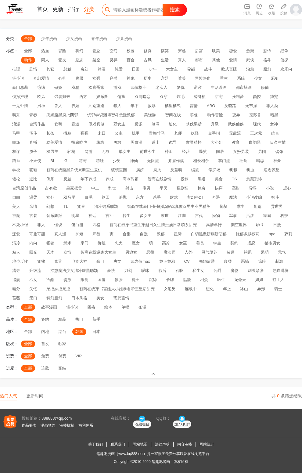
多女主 (146, 215)
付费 (62, 356)
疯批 (157, 170)
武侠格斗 (138, 87)
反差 (67, 179)
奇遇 (216, 197)
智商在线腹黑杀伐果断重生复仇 (74, 170)
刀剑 (128, 270)
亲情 (33, 206)
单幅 (125, 307)
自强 (144, 234)
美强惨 (150, 115)
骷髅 (187, 279)
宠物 (41, 261)
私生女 (198, 270)
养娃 (75, 105)
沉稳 (153, 279)
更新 (57, 9)
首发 (45, 343)
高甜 (236, 188)
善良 (200, 243)
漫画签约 (48, 425)
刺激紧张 (256, 270)
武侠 (250, 60)
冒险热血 (203, 78)
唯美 (182, 78)
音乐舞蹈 (54, 215)
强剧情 (183, 188)
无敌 (106, 151)
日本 (96, 331)
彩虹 (275, 78)
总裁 (67, 69)
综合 (275, 133)
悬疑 (250, 51)
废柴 (228, 261)
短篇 (258, 206)
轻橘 (71, 151)
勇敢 (117, 142)
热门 (79, 319)
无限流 (153, 160)
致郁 (161, 234)
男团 (262, 151)
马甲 (16, 133)
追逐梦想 (271, 170)
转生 (127, 215)
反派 (138, 124)
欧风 (41, 96)
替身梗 (200, 96)
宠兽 (81, 206)
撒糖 (67, 133)
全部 (28, 38)
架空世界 (239, 224)
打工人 (278, 279)
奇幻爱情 (41, 78)
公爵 (217, 270)
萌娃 (100, 160)
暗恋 (260, 160)
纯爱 (119, 69)
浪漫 (16, 124)
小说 (270, 188)
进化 (210, 289)
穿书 (113, 78)
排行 (73, 9)
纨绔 (100, 142)
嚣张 (119, 279)
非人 (41, 224)
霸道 (75, 124)
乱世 (112, 188)
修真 (148, 51)
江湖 (182, 215)
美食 (219, 179)
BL (52, 160)
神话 (92, 215)
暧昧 (145, 270)
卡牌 (170, 279)
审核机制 (66, 425)
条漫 (142, 307)
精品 (62, 319)
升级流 (35, 270)
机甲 (136, 133)
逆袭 (198, 87)
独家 (62, 343)
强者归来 (62, 96)
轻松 (16, 179)
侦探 (284, 60)
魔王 (136, 279)
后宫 (199, 51)
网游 (88, 151)
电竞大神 (79, 261)
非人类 (272, 105)
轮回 (106, 197)
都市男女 (272, 243)
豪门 (100, 261)
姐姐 (259, 279)
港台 (62, 331)
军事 (233, 215)
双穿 (163, 96)
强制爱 (238, 96)
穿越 (182, 51)
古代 (199, 215)
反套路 (230, 105)
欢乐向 (286, 69)
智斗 (275, 197)
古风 (148, 60)
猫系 (16, 160)
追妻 (16, 279)
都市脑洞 (244, 87)
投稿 (185, 179)
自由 (16, 197)
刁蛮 (204, 279)
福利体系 (85, 425)
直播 (33, 142)
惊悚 (41, 87)
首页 (42, 9)
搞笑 (165, 51)
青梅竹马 (157, 133)
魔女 (136, 243)
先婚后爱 (207, 261)
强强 (84, 133)
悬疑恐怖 (254, 179)
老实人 (161, 87)
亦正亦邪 (167, 261)
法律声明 (162, 444)
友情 (67, 252)
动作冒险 (215, 115)
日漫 (277, 224)
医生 (221, 279)
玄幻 (113, 51)
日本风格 (79, 298)
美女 (100, 298)
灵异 (113, 60)
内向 (33, 243)
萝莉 (288, 234)
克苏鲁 (255, 115)
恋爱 (233, 51)
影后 (162, 270)
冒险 (62, 51)
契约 (234, 243)
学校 (16, 170)
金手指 (214, 133)
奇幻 (84, 69)
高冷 (166, 243)
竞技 (62, 60)
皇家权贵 (74, 188)
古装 (33, 215)
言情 (194, 105)
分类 (89, 9)
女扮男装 (241, 151)
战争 (284, 51)
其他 (216, 60)
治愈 (250, 69)
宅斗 (33, 133)
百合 (131, 60)
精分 (16, 289)
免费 (45, 356)
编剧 (195, 170)
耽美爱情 (54, 142)
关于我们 (95, 444)
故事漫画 (49, 307)
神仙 (134, 160)
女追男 (170, 289)
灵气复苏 (210, 252)
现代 (257, 124)
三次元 (256, 133)
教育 (236, 142)
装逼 (231, 252)
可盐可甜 (37, 234)
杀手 (157, 197)
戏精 (75, 87)
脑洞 (156, 124)
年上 (227, 289)
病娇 (140, 170)
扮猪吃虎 (79, 142)
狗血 (250, 170)
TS (234, 179)
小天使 (35, 160)
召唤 (179, 270)
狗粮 (233, 170)
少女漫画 (74, 38)
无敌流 (235, 133)
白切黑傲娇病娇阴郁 (209, 234)
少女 (258, 78)
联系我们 (117, 444)
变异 (236, 115)
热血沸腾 (281, 270)
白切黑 (255, 142)
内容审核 (184, 444)
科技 (284, 215)
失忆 (33, 289)
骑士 (278, 289)
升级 (215, 124)
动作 (28, 60)
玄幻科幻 (195, 197)
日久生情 (278, 142)
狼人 (117, 105)
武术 (67, 243)
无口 (33, 298)
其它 (50, 69)
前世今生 (148, 151)
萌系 (16, 115)
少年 (153, 69)
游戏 (117, 87)
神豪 (277, 160)
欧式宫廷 (229, 69)
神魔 (16, 215)
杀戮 (123, 197)
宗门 (84, 243)
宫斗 (109, 215)
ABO (211, 105)
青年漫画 (99, 38)
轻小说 (18, 78)
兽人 (58, 105)
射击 (129, 188)
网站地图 (140, 444)
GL (67, 160)
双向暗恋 (142, 96)
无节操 (251, 105)
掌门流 (224, 160)
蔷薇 (16, 298)
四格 (96, 224)
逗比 (33, 179)
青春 (33, 115)
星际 (178, 234)
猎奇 (16, 270)
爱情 (233, 60)
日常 (136, 69)
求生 (241, 206)
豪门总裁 (20, 87)
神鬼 (131, 78)
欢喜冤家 (96, 87)
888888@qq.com (56, 418)
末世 (165, 215)
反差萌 (176, 170)
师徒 (96, 234)
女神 (274, 124)
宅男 (146, 188)
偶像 (279, 151)
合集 (127, 234)
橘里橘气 (173, 105)
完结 (62, 368)
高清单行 (214, 224)
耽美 (216, 51)
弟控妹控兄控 (58, 289)
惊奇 (202, 188)
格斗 (267, 60)
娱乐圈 (102, 96)
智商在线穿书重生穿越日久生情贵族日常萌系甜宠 (153, 224)
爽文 (117, 261)
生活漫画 (219, 87)
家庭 (267, 215)
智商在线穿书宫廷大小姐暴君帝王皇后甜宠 (117, 289)
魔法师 (169, 252)
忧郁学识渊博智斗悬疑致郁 (111, 115)
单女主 (125, 151)
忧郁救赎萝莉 (248, 234)
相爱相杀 (201, 160)
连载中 (191, 289)
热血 (45, 51)
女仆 (50, 197)
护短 (79, 234)
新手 (96, 319)
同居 (220, 151)
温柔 (33, 197)
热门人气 (8, 395)
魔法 (233, 197)
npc (272, 234)
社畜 (243, 160)
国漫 (102, 279)
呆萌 (265, 252)
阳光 (33, 252)
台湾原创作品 (24, 188)
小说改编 (254, 197)
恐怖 (267, 51)
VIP (78, 356)
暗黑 (274, 115)
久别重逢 (96, 105)
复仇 (181, 87)
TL (65, 206)
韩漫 (102, 69)
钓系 (248, 252)
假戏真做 (96, 124)
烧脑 (224, 206)
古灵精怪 (194, 142)
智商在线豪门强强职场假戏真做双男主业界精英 (168, 206)
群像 (194, 115)
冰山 (244, 289)
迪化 (173, 124)
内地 (45, 331)
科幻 (79, 51)
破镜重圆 (119, 170)
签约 (45, 319)
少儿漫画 (124, 38)
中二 (95, 188)
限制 (84, 279)
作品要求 (29, 425)
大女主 (172, 69)
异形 (261, 289)
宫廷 (165, 78)
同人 (45, 60)
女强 (96, 78)
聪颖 (33, 170)
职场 (16, 142)
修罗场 (214, 170)
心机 (62, 78)
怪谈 (58, 224)
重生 (224, 78)
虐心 (287, 188)
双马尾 (69, 197)
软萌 (58, 124)
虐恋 (251, 243)
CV (187, 261)
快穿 (219, 188)
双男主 (52, 151)
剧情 (33, 69)
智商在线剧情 (159, 179)
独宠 (274, 96)
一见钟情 (20, 105)
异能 (191, 69)
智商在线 (173, 115)
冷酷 (50, 279)
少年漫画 (49, 38)
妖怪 (195, 133)
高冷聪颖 (130, 179)
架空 (96, 60)
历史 (148, 78)
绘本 (108, 307)
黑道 (202, 179)
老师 (178, 133)
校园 (131, 51)
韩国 (79, 331)
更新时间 (34, 395)
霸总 (96, 51)
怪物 (216, 215)
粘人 (16, 252)
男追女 (131, 252)
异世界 (277, 206)
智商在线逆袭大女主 (98, 252)
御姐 (102, 243)
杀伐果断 (194, 124)
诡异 (173, 142)
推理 (16, 69)
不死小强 (20, 224)
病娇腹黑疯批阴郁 (62, 115)
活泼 (250, 215)
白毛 (88, 197)
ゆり (260, 224)
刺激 (279, 261)
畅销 (50, 243)
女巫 (183, 243)
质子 (33, 151)
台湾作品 (37, 124)
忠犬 (119, 243)
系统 (241, 78)
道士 (156, 142)
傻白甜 (77, 224)
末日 (102, 133)
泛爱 (16, 234)
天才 (50, 252)
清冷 (16, 243)
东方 (140, 197)
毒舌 (58, 261)
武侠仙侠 (236, 124)
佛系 (50, 179)
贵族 (67, 279)
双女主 (119, 124)
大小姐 (217, 142)
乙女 (33, 279)
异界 (253, 188)
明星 (75, 215)
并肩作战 (176, 160)
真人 (182, 60)
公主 (119, 133)
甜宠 (219, 96)
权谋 (16, 151)
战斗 (208, 69)
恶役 (150, 252)
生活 (165, 60)
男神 (41, 105)
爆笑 (203, 151)
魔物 (235, 270)
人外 (188, 252)
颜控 (257, 96)
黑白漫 (136, 142)
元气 (282, 252)
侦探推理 (20, 96)
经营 (186, 151)
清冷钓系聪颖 (106, 206)
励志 (79, 60)
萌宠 (83, 160)
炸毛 (181, 96)
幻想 (50, 206)
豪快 (111, 270)
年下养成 (88, 179)
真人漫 (60, 234)
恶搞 (245, 261)
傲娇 (58, 87)
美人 (16, 206)
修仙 (265, 87)
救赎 (152, 105)
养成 (109, 179)
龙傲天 (240, 279)
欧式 (174, 197)
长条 (50, 133)
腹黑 (79, 78)
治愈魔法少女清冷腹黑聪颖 (74, 270)
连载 (45, 368)
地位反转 (20, 261)
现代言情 (121, 298)
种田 (169, 151)
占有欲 (51, 188)
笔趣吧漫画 (161, 462)
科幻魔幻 (54, 298)
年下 (134, 105)
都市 (199, 60)
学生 (217, 243)
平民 (163, 188)
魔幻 (267, 69)
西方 (83, 96)
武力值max (140, 261)
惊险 (262, 261)
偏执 (121, 96)
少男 (117, 160)
